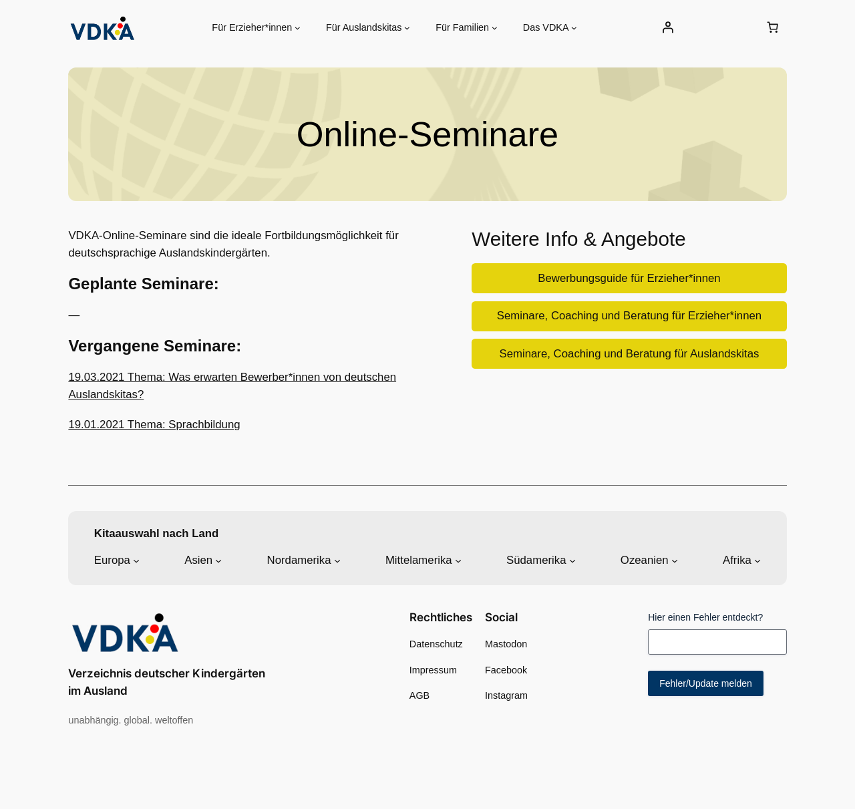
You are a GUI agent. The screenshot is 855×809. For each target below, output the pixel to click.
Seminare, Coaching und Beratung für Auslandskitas (629, 353)
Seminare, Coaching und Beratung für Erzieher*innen (629, 315)
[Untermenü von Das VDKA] (574, 28)
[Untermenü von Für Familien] (495, 28)
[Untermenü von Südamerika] (572, 560)
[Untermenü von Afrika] (757, 560)
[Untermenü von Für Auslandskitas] (407, 28)
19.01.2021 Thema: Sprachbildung (154, 424)
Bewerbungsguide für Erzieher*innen (629, 278)
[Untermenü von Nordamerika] (337, 560)
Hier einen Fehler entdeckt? (705, 617)
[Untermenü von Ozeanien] (674, 560)
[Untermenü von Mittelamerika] (458, 560)
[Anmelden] (668, 27)
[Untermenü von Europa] (136, 560)
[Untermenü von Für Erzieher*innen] (298, 28)
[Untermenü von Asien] (218, 560)
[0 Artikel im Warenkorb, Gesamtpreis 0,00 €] (773, 27)
